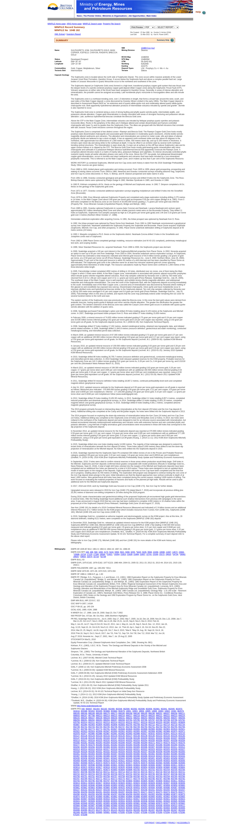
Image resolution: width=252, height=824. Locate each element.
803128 (84, 736)
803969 (151, 803)
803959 (129, 803)
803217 (84, 740)
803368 (84, 756)
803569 (84, 763)
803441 (106, 758)
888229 (106, 718)
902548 (119, 709)
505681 (106, 812)
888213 (99, 716)
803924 (76, 801)
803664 (181, 767)
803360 (136, 754)
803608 (166, 765)
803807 (151, 781)
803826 (144, 783)
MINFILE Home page (57, 24)
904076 (121, 711)
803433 (174, 756)
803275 (174, 743)
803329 (84, 752)
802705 (129, 725)
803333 (114, 752)
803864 (99, 788)
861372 (91, 810)
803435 (76, 758)
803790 (174, 779)
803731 (121, 774)
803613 (181, 765)
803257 (166, 740)
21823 (123, 554)
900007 (89, 709)
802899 (144, 729)
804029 (121, 808)
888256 (166, 718)
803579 (144, 763)
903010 (76, 711)
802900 (151, 729)
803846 (91, 785)
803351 (76, 754)
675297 (76, 815)
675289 (151, 812)
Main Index (152, 16)
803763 (159, 776)
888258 (181, 718)
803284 (129, 745)
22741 (149, 554)
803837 (166, 783)
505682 (114, 812)
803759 (129, 776)
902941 (164, 709)
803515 (114, 761)
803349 (174, 752)
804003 (144, 806)
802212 (99, 722)
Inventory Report (74, 34)
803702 (151, 770)
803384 (99, 756)
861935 (136, 810)
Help (201, 11)
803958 (121, 803)
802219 (151, 722)
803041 (166, 734)
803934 (121, 801)
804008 (159, 806)
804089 (76, 810)
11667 (168, 552)
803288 (159, 745)
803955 (106, 803)
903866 (106, 711)
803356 (106, 754)
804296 (106, 794)
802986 (99, 734)
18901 (128, 711)
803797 (106, 781)
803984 (76, 806)
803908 (91, 799)
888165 (76, 713)
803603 (129, 765)
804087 (174, 788)
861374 (106, 810)
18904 (141, 711)
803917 (136, 799)
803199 (136, 738)
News (79, 16)
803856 (151, 785)
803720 (174, 772)
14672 (174, 552)
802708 (136, 725)
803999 (129, 806)
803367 (76, 756)
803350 (181, 752)
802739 (76, 727)
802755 (174, 727)
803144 (166, 736)
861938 (159, 810)
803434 (181, 756)
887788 (91, 716)
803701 (144, 770)
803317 (106, 749)
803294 (91, 747)
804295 (99, 794)
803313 (76, 749)
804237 (99, 790)
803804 (136, 781)
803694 (121, 770)
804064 (166, 808)
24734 (175, 554)
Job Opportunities (136, 16)
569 (95, 552)
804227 (76, 790)
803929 (99, 801)
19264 (116, 554)
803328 (76, 752)
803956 (114, 803)
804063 (159, 808)
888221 (159, 716)
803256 (159, 740)
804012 (76, 808)
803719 (166, 772)
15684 (181, 552)
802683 (121, 725)
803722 (76, 774)
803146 (181, 736)
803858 (166, 785)
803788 (166, 779)
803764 (166, 776)
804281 (84, 794)
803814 (84, 783)
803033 (159, 734)
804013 (84, 808)
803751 (84, 776)
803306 (144, 747)
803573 (99, 763)
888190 (136, 713)
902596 (141, 709)
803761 (144, 776)
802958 (151, 731)
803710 (99, 772)
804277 (181, 792)
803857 (159, 785)
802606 (114, 725)
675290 (159, 812)
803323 (151, 749)
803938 (144, 801)
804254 (159, 790)
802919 (174, 729)
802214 (114, 722)
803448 (136, 758)
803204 (159, 738)
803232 (106, 740)
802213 (106, 722)
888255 (159, 718)
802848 (121, 729)
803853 (129, 785)
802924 (91, 731)
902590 (126, 709)
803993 (121, 806)
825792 (181, 720)
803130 (99, 736)
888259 (76, 720)
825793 (76, 722)
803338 (151, 752)
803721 (181, 772)
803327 (181, 749)
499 (91, 552)
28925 (76, 556)
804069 (181, 808)
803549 (159, 761)
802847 (114, 729)
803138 (136, 736)
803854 (136, 785)
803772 (106, 779)
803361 (144, 754)
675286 (129, 812)
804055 (144, 808)
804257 (181, 790)
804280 (76, 794)
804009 (166, 806)
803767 (76, 779)
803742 (136, 774)
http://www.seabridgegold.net (89, 706)
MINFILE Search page (92, 24)
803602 (121, 765)
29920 (83, 556)
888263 (99, 720)
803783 (144, 779)
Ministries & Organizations (115, 16)
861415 (114, 810)
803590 (76, 765)
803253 (136, 740)
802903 (166, 729)
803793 (76, 781)
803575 (114, 763)
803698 (129, 770)
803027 (144, 734)
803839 (181, 783)
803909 (99, 799)
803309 (159, 747)
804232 (84, 790)
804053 (136, 788)
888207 (166, 713)
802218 (144, 722)
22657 (142, 554)
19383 (173, 711)
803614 (76, 767)
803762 (151, 776)
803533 (129, 761)
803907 (84, 799)
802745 (106, 727)
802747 (121, 727)
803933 (114, 801)
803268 (136, 743)
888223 (174, 716)
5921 (122, 552)
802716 (174, 725)
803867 (76, 725)
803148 (84, 738)
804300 (136, 794)
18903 (135, 711)
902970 (179, 709)
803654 (144, 767)
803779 (136, 779)
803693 (114, 770)
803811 (174, 781)
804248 (144, 790)
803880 (99, 797)
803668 (84, 770)
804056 (151, 808)
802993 (129, 734)
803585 (166, 763)
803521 (121, 761)
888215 (114, 716)
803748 (174, 774)
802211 (91, 722)
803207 (174, 738)
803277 (76, 745)
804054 (144, 788)
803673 (106, 770)
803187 (114, 738)
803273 (159, 743)
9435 (144, 552)
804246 (129, 790)
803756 (106, 776)
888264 (106, 720)
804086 (166, 788)
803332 (106, 752)
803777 (129, 779)
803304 (129, 747)
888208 (174, 713)
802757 (76, 729)
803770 (91, 779)
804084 (151, 788)
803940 (151, 801)
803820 (121, 783)
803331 (99, 752)
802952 (121, 731)
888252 (136, 718)
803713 (121, 772)
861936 (144, 810)
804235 (91, 790)
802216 (129, 722)
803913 (121, 799)
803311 (174, 747)
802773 (91, 729)
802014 (84, 722)
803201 (151, 738)
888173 (114, 713)
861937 (151, 810)
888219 (144, 716)
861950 (84, 812)
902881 (156, 709)
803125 (181, 734)
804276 (174, 792)
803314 (84, 749)
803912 (114, 799)
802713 (159, 725)
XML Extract (59, 34)
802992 (121, 734)
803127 (76, 736)
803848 (99, 785)
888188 (129, 713)
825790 (174, 720)
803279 (91, 745)
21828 (129, 554)
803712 (114, 772)
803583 (151, 763)
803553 (166, 761)
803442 (114, 758)
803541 (136, 761)
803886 (129, 797)
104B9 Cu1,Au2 (148, 48)
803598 (91, 765)
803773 (114, 779)
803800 (129, 781)
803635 (121, 767)
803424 (166, 756)
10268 (155, 552)
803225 (99, 740)
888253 (144, 718)
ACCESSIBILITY (183, 823)
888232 (129, 718)
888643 (76, 716)
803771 (99, 779)
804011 (181, 806)
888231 (121, 718)
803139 (144, 736)
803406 (144, 756)
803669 (91, 770)
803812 (181, 781)
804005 (151, 806)
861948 (181, 810)
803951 (91, 803)
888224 (181, 716)
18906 (154, 711)
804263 (106, 792)
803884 (121, 797)
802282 (166, 722)
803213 (76, 740)
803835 (159, 783)
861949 (76, 812)
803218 (91, 740)
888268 (121, 720)
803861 (76, 788)
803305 (136, 747)
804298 (121, 794)
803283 (121, 745)
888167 (84, 716)
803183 (106, 738)
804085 (159, 788)
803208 (181, 738)
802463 (91, 725)
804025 (121, 788)
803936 (136, 801)
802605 (106, 725)
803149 (91, 738)
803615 (84, 767)
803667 (76, 770)
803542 (144, 761)
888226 (84, 718)
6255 (133, 552)
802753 (159, 727)
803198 (129, 738)
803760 (136, 776)
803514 (106, 761)
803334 (121, 752)
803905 (181, 797)
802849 (129, 729)
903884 (114, 711)
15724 (83, 554)
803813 (76, 783)
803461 (91, 761)
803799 (121, 781)
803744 (144, 774)
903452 (91, 711)
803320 (129, 749)
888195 (144, 713)
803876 (91, 797)
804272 (151, 792)
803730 (114, 774)
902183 (104, 709)
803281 (106, 745)
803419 (151, 756)
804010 (174, 806)
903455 (99, 711)
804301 (144, 794)
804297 (114, 794)
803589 (181, 763)
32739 (103, 556)
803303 (121, 747)
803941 (159, 801)
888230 (114, 718)
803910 (106, 799)
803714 (129, 772)
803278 (84, 745)
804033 (136, 808)
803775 (121, 779)
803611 (174, 765)
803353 (84, 754)
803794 (84, 781)
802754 (166, 727)
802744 (99, 727)
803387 (114, 756)
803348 (166, 752)
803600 (106, 765)
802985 (91, 734)
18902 (167, 711)
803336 (136, 752)
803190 (121, 738)
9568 (150, 552)
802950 (114, 731)
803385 (106, 756)
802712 (151, 725)
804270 (136, 792)
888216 (121, 716)
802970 (174, 731)
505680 (99, 812)
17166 (96, 554)
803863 (91, 788)
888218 (136, 716)
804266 (114, 792)
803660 (166, 767)
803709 (91, 772)
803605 (144, 765)
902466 (111, 709)
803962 (144, 803)
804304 (159, 794)
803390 (136, 756)
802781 (106, 729)
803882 (114, 797)
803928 (91, 801)
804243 (114, 790)
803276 (181, 743)
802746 (114, 727)
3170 (106, 552)
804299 (129, 794)
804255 (166, 790)
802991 (114, 734)
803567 (76, 763)
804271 (144, 792)
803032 (151, 734)
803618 (106, 767)
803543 (151, 761)
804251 (151, 790)
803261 (84, 743)
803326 (174, 749)
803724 (91, 774)
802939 (99, 731)
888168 (91, 713)
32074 (89, 556)
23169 (155, 554)
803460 (84, 761)
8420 (139, 552)
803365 (174, 754)
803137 (129, 736)
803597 (84, 765)
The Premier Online (92, 16)
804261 (99, 792)
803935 (129, 801)
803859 (174, 785)
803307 (151, 747)
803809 (159, 781)
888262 (91, 720)
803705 (174, 770)
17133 (89, 554)
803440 (99, 758)
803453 (166, 758)
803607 (159, 765)
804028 (129, 788)
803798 (114, 781)
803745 (151, 774)
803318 (114, 749)
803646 (129, 767)
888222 (166, 716)
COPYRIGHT (149, 823)
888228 (99, 718)
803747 (166, 774)
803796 (99, 781)
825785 (136, 720)
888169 (99, 713)
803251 (174, 722)
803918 (144, 799)
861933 (121, 810)
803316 (99, 749)
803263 (99, 743)
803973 (159, 803)
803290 (174, 745)
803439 (91, 758)
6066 (127, 552)
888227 (91, 718)
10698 (162, 552)
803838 (174, 783)
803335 (129, 752)
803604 (136, 765)
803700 (136, 770)
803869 (166, 794)
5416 (111, 552)
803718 (159, 772)
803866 (114, 788)
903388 (84, 711)
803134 (114, 736)
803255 (151, 740)
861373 (99, 810)
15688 (76, 554)
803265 (114, 743)
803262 (91, 743)
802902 (159, 729)
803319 (121, 749)
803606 (151, 765)
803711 (106, 772)
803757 (114, 776)
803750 (76, 776)
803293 (84, 747)
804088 (181, 788)
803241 (114, 740)
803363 (159, 754)
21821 (109, 554)
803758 (121, 776)
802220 (159, 722)
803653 (136, 767)
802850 (136, 729)
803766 (181, 776)
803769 (84, 779)
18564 (102, 554)
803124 (174, 734)
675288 (144, 812)
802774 (99, 729)
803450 (144, 758)
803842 (76, 785)
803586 (174, 763)
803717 (151, 772)
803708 (84, 772)
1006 (101, 552)
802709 (144, 725)
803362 (151, 754)
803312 (181, 747)
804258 (76, 792)
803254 (144, 740)
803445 (129, 758)
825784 (129, 720)
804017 (106, 808)
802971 (181, 731)
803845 (84, 785)
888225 (76, 718)
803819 (114, 783)
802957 (144, 731)
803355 (99, 754)
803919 (151, 799)
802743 (91, 727)
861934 (129, 810)
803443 (121, 758)
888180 (121, 713)
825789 (166, 720)
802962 (159, 731)
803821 (129, 783)
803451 (151, 758)
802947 (106, 731)
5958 (117, 552)
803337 (144, 752)
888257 (174, 718)
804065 (174, 808)
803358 (121, 754)
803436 (84, 758)
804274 (166, 792)
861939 (166, 810)
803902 (166, 797)
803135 (121, 736)
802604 (99, 725)
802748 (129, 727)
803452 (159, 758)
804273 (159, 792)
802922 (76, 731)
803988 (99, 806)
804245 (121, 790)
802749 (136, 727)
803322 (144, 749)
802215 (121, 722)
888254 (151, 718)
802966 (166, 731)
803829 (151, 783)
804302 (151, 794)
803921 (166, 799)
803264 (106, 743)
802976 (76, 734)
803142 (159, 736)
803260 (76, 743)
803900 (151, 797)
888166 (84, 713)
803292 (76, 747)
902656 (149, 709)
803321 (136, 749)
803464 (99, 761)
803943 (166, 801)
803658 (151, 767)
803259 (181, 740)
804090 (84, 810)
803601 (114, 765)
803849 (106, 785)
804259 (84, 792)
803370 (91, 756)
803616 (91, 767)
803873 (181, 794)
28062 (182, 554)
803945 (174, 801)
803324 (159, 749)
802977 (84, 734)
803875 (84, 797)
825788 (159, 720)
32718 (96, 556)
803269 (144, 743)
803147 (76, 738)
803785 (151, 779)
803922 (174, 799)
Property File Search (111, 24)
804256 (174, 790)
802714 (166, 725)
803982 (181, 803)
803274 (166, 743)
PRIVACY (172, 823)
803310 (166, 747)
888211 (181, 713)
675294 (166, 812)
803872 (174, 794)
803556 (181, 761)
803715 (136, 772)
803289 (166, 745)
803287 (151, 745)
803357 (114, 754)
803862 (84, 788)
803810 (166, 781)
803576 (121, 763)
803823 (136, 783)
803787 (159, 779)
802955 (136, 731)
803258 (174, 740)
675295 (174, 812)
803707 (76, 772)
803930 (106, 801)
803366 (181, 754)
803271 (151, 743)
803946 (181, 801)
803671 (99, 770)
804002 (136, 806)
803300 (106, 747)
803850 (114, 785)
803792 (181, 779)
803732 (129, 774)
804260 (91, 792)
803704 (166, 770)
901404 (96, 709)
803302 (114, 747)
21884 (136, 554)
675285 (121, 812)
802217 (136, 722)
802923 (84, 731)
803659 (159, 767)
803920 (159, 799)
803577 (129, 763)
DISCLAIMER (161, 823)
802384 (84, 725)
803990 (114, 806)
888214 (106, 716)
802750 (144, 727)
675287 (136, 812)
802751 (151, 727)
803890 (144, 797)
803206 (166, 738)
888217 (129, 716)
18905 (147, 711)
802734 (181, 725)
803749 (181, 774)
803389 (129, 756)
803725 (99, 774)
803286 (144, 745)
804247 (136, 790)
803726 (106, 774)
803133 (106, 736)
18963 (160, 711)
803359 (129, 754)
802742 (84, 727)
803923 (181, 799)
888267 (114, 720)
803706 (181, 770)
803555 (174, 761)
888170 (106, 713)
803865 (106, 788)
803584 (159, 763)
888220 (151, 716)
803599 (99, 765)
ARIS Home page (74, 24)
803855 (144, 785)
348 (87, 552)
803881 (106, 797)
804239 (106, 790)
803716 (144, 772)
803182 (99, 738)
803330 (91, 752)
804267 (121, 792)
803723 (84, 774)
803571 (91, 763)
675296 (181, 812)
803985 (84, 806)
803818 (106, 783)
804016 (99, 808)
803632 (114, 767)
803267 (129, 743)
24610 (168, 554)
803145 (174, 736)
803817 (99, 783)
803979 (174, 803)
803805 (144, 781)
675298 (84, 815)
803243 (121, 740)
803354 (91, 754)
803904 (174, 797)
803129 (91, 736)
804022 (114, 808)
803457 (181, 758)
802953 (129, 731)
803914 (129, 799)
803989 (106, 806)
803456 (174, 758)
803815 (91, 783)
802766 (84, 729)
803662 (174, 767)
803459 (76, 761)
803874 (76, 797)
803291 (181, 745)
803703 (159, 770)
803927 (84, 801)
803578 (136, 763)
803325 (166, 749)
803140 (151, 736)
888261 (84, 720)
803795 (91, 781)
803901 (159, 797)
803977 (166, 803)
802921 (181, 729)
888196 (151, 713)
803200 (144, 738)
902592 (134, 709)
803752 (91, 776)
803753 (99, 776)
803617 (99, 767)
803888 (136, 797)
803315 (91, 749)
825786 (144, 720)
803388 (121, 756)
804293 (91, 794)
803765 (174, 776)
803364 (166, 754)
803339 (159, 752)
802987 (106, 734)
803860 (181, 785)
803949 (84, 803)
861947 (174, 810)
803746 (159, 774)
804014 (91, 808)
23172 (162, 554)
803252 (129, 740)
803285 (136, 745)
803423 (159, 756)
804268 (129, 792)
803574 (106, 763)
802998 (136, 734)
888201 (159, 713)
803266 (121, 743)
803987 (91, 806)
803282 (114, 745)
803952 (99, 803)
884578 (180, 711)
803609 (181, 722)
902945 (171, 709)
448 (83, 709)
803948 (76, 803)
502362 (91, 812)
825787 (151, 720)
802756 (181, 727)
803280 (99, 745)
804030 (129, 808)
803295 (99, 747)
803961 (136, 803)
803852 (121, 785)
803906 (76, 799)
